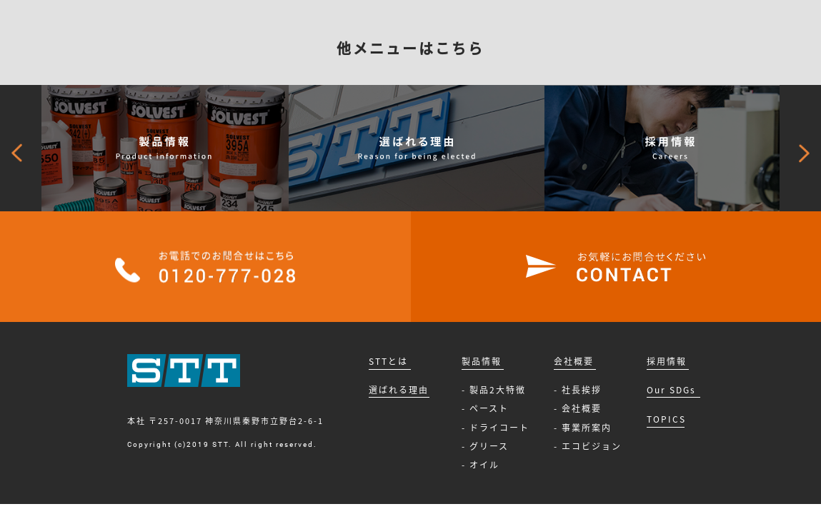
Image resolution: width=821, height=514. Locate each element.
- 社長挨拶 (578, 390)
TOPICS (666, 419)
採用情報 (667, 361)
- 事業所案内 (583, 427)
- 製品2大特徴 (494, 390)
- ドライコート (495, 427)
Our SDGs (671, 390)
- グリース (485, 446)
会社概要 (574, 361)
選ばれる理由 (399, 390)
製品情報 (482, 361)
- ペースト (485, 408)
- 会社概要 (578, 408)
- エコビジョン (588, 446)
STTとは (388, 361)
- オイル (480, 464)
